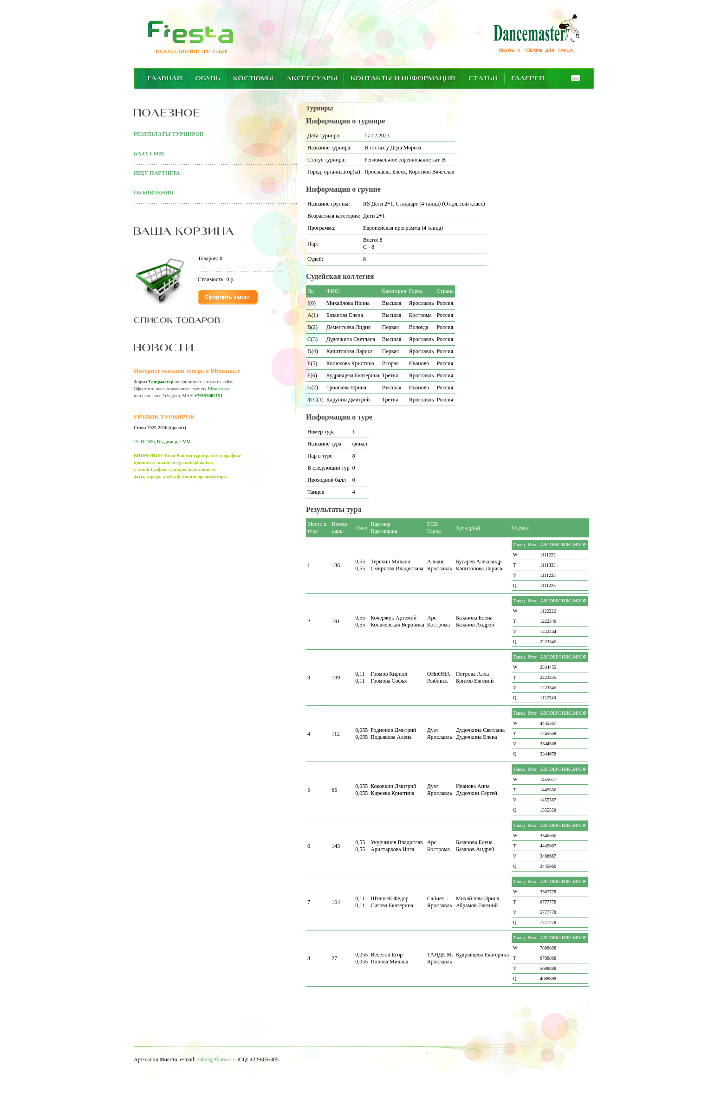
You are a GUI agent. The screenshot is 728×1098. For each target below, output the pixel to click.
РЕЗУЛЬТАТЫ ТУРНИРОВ (168, 134)
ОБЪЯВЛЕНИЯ (154, 192)
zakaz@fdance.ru (216, 1059)
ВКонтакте (219, 388)
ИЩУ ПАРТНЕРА (157, 173)
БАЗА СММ (149, 153)
